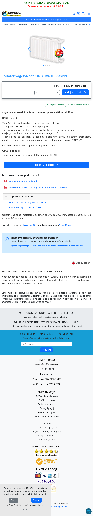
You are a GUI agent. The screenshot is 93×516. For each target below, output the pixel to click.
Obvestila (47, 423)
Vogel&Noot (65, 225)
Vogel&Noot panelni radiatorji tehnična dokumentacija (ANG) (35, 187)
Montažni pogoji (47, 412)
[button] (64, 49)
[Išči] (73, 13)
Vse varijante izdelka (78, 105)
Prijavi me (46, 349)
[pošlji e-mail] (78, 13)
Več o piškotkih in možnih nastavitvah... (25, 505)
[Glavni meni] (89, 13)
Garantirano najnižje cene (47, 427)
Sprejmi (36, 500)
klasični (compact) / (70, 24)
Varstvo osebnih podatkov (47, 416)
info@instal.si (47, 374)
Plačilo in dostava (47, 400)
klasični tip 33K (29, 225)
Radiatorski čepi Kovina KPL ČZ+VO (25, 207)
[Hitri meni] (89, 511)
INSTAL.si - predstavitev (47, 396)
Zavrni (14, 500)
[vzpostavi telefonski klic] (84, 13)
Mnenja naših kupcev (47, 435)
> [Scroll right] (89, 24)
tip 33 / (82, 24)
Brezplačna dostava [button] (55, 105)
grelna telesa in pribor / (38, 24)
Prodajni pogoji (47, 408)
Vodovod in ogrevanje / (19, 24)
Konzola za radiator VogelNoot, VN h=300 (28, 202)
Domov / (6, 24)
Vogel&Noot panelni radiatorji (20, 181)
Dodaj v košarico (75, 92)
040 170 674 (48, 369)
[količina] (47, 92)
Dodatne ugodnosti (47, 404)
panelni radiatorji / (55, 24)
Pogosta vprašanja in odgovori (47, 431)
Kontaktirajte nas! (47, 439)
